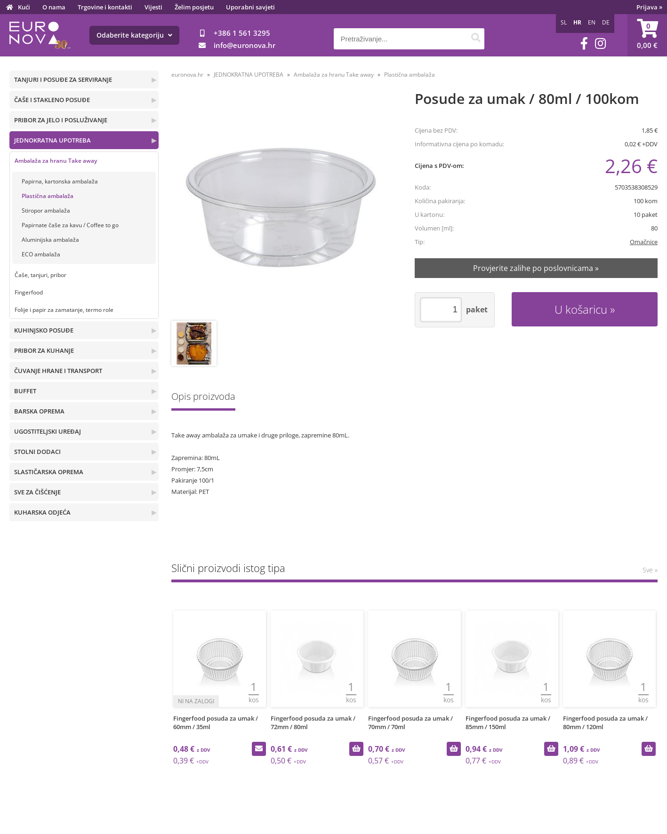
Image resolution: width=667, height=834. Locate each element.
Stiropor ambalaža (46, 210)
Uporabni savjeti (250, 7)
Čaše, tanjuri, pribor (40, 275)
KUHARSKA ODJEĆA (42, 512)
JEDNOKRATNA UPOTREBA (52, 140)
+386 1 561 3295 (242, 33)
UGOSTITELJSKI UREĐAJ (47, 431)
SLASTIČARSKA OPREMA (48, 472)
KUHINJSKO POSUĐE (43, 330)
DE (606, 22)
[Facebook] (584, 43)
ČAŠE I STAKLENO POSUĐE (52, 99)
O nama (53, 7)
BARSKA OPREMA (39, 411)
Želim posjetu (194, 7)
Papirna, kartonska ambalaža (60, 181)
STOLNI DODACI (37, 451)
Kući (24, 7)
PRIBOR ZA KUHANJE (44, 350)
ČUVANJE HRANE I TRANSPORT (58, 370)
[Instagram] (600, 43)
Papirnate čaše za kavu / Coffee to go (70, 225)
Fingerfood (29, 292)
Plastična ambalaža (47, 196)
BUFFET (25, 391)
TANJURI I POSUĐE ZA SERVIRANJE (63, 79)
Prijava (649, 7)
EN (591, 22)
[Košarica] (647, 35)
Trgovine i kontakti (105, 7)
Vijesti (153, 7)
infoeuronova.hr (244, 45)
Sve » (650, 569)
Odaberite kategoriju (134, 35)
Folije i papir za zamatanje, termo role (64, 310)
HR (577, 22)
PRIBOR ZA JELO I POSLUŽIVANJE (60, 120)
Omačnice (644, 242)
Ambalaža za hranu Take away (56, 161)
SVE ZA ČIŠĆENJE (37, 492)
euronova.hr (187, 75)
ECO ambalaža (41, 254)
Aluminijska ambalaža (50, 240)
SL (564, 22)
